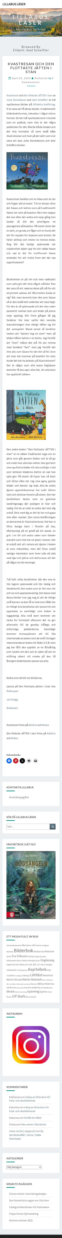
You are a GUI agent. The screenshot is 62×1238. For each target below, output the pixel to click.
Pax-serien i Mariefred (33, 1124)
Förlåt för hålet (32, 1117)
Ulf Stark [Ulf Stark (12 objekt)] (18, 996)
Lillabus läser (13, 4)
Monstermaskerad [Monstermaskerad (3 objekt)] (23, 984)
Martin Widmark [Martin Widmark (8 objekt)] (32, 979)
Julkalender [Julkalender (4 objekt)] (11, 970)
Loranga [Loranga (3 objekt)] (18, 976)
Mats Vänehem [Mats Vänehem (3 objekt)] (47, 980)
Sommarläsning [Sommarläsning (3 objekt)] (21, 992)
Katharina (41, 78)
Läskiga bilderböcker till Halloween (29, 1207)
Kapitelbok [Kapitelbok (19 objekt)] (37, 969)
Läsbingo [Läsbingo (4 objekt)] (25, 975)
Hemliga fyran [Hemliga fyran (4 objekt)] (33, 960)
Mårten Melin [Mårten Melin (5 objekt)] (44, 983)
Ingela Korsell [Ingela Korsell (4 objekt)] (12, 964)
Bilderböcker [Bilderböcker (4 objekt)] (39, 951)
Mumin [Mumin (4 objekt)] (34, 984)
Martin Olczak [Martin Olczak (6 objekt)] (14, 979)
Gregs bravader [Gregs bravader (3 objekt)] (40, 956)
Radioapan (12, 691)
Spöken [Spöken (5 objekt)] (43, 991)
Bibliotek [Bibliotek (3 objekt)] (9, 952)
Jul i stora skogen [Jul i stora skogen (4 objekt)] (44, 964)
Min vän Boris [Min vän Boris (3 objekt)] (11, 984)
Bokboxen (12, 708)
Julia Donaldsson (16, 99)
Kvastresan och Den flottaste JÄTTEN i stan (31, 68)
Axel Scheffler (40, 99)
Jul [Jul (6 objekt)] (34, 964)
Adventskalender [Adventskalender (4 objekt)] (13, 945)
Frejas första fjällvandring (24, 1213)
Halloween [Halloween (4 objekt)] (11, 960)
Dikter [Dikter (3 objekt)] (8, 956)
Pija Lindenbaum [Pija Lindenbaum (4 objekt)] (45, 987)
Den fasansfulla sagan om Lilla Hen (29, 1200)
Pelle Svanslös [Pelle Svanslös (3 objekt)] (18, 988)
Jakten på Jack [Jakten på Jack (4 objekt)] (25, 964)
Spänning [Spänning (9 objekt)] (33, 991)
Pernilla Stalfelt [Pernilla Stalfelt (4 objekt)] (30, 987)
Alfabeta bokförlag (44, 104)
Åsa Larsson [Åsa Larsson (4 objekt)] (31, 996)
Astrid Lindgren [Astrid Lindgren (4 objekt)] (42, 945)
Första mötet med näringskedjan (27, 1193)
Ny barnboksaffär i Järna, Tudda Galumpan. (26, 1134)
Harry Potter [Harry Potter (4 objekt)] (21, 960)
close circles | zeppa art (22, 1131)
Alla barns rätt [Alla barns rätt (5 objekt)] (28, 945)
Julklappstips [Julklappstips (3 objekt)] (22, 970)
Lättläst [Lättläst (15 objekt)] (36, 975)
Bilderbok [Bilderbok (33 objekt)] (23, 950)
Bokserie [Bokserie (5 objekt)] (49, 951)
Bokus (45, 725)
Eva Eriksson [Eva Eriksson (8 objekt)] (19, 956)
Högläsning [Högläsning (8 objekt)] (47, 960)
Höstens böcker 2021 (21, 1220)
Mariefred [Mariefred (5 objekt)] (48, 975)
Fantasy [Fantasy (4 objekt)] (31, 956)
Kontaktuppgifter (19, 797)
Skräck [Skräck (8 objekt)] (10, 991)
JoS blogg (12, 699)
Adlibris (32, 725)
